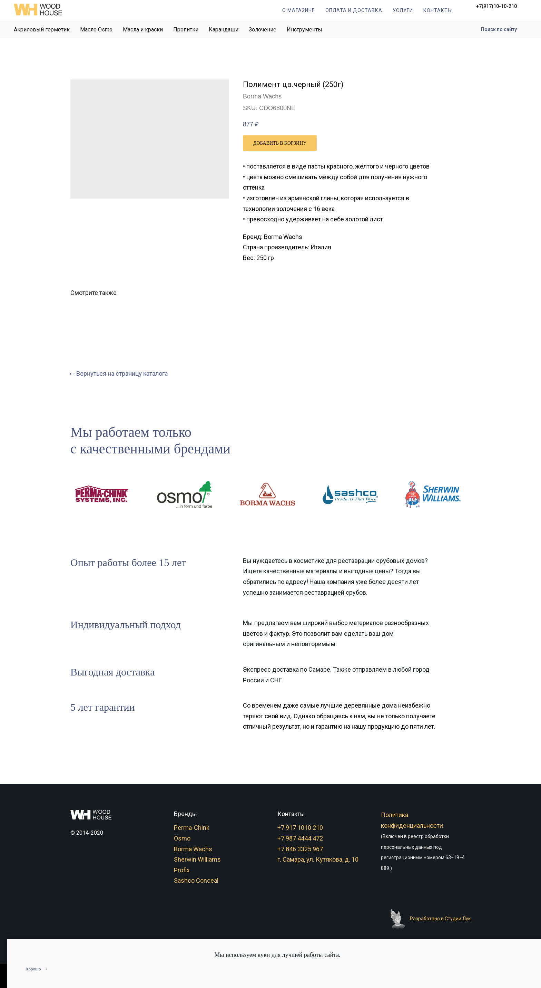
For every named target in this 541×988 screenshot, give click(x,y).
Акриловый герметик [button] (42, 29)
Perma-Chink (191, 827)
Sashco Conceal (196, 880)
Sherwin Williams (197, 859)
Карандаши (223, 29)
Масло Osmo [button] (96, 29)
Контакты (437, 10)
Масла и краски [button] (143, 29)
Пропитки (185, 29)
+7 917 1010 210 (300, 827)
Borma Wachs (193, 849)
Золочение (262, 29)
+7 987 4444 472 (300, 838)
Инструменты (304, 29)
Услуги (403, 10)
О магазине (298, 10)
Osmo (182, 838)
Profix (182, 870)
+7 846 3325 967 (300, 849)
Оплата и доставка (353, 10)
